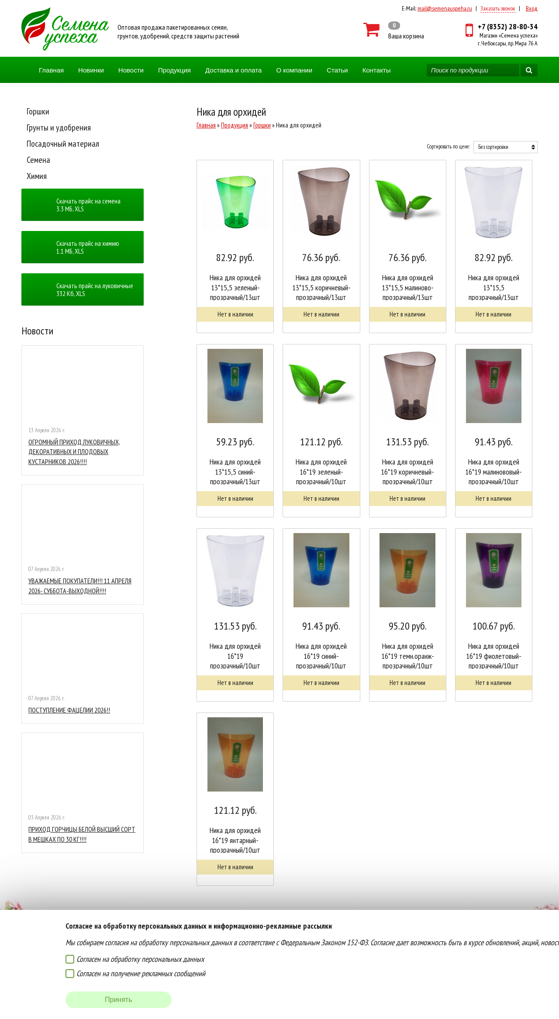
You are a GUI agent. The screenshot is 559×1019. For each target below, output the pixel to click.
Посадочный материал (63, 143)
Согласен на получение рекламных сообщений (140, 973)
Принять (118, 999)
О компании (294, 70)
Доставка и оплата (233, 70)
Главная (51, 70)
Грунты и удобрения (59, 127)
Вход (532, 8)
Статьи (337, 70)
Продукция (174, 70)
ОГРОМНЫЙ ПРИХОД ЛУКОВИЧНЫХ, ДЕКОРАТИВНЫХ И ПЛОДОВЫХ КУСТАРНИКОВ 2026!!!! (74, 451)
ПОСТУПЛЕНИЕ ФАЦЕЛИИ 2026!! (69, 710)
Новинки (91, 70)
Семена (38, 159)
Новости (131, 70)
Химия (37, 176)
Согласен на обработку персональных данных (140, 959)
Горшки (38, 111)
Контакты (376, 70)
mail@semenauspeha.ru (445, 8)
